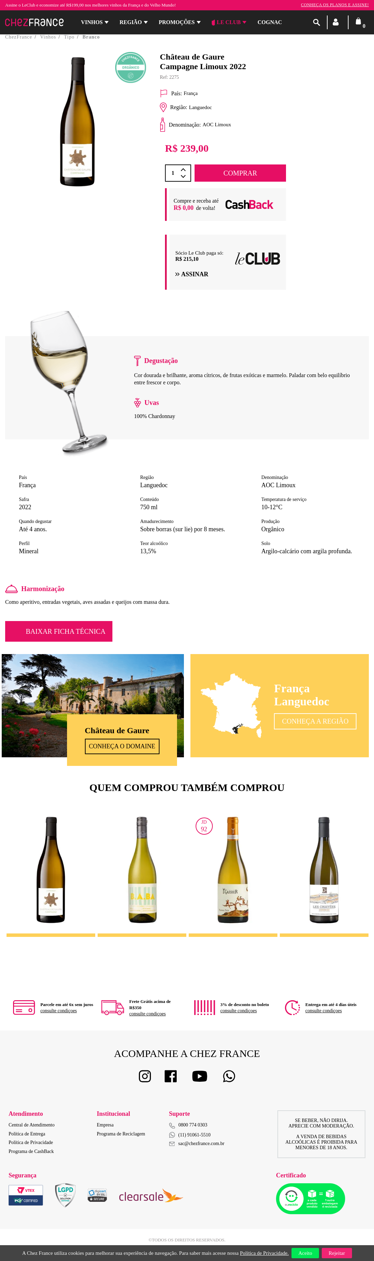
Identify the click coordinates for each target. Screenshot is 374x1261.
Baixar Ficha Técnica (66, 631)
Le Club (226, 22)
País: (171, 93)
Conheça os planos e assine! (335, 4)
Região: (173, 107)
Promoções (177, 22)
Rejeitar (337, 1253)
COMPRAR (240, 173)
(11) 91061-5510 (190, 1135)
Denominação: (180, 124)
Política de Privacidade (31, 1142)
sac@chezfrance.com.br (196, 1143)
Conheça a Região (315, 721)
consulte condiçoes (58, 1010)
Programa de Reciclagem (121, 1133)
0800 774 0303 (192, 1125)
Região (131, 22)
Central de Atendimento (32, 1125)
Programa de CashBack (31, 1151)
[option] (77, 136)
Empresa (105, 1125)
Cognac (269, 22)
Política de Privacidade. (264, 1253)
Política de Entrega (27, 1133)
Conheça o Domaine (122, 746)
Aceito (305, 1253)
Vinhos (92, 22)
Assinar (191, 274)
